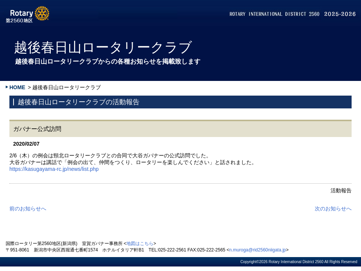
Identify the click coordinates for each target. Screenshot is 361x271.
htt (12, 169)
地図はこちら (139, 243)
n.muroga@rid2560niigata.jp (257, 250)
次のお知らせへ (333, 209)
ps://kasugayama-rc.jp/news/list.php (57, 169)
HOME (17, 87)
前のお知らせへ (27, 209)
